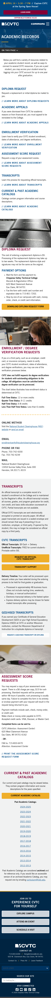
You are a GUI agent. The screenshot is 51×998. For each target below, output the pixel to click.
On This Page (10, 50)
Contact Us (12, 961)
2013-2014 (25, 861)
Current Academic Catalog (25, 796)
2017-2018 (25, 841)
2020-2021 (25, 827)
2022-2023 (25, 817)
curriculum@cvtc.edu (36, 880)
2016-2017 (25, 846)
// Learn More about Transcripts (22, 185)
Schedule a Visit (26, 930)
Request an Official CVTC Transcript (25, 558)
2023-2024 (25, 812)
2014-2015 (25, 856)
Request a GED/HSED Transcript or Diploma (25, 635)
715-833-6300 (14, 954)
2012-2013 (25, 866)
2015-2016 (25, 851)
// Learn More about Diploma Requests (25, 101)
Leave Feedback (37, 961)
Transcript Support (25, 567)
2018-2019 (25, 836)
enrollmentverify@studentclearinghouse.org (21, 443)
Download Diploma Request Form (25, 307)
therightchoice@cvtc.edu (33, 954)
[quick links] (25, 968)
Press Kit (24, 961)
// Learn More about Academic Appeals (25, 123)
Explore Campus (25, 914)
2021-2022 (25, 822)
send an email (17, 430)
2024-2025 (25, 807)
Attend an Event (26, 922)
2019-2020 (25, 832)
